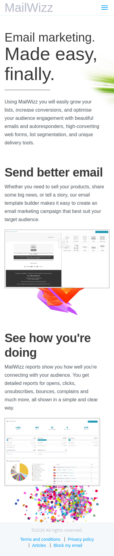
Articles (39, 545)
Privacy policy (81, 539)
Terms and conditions (40, 539)
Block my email (68, 545)
